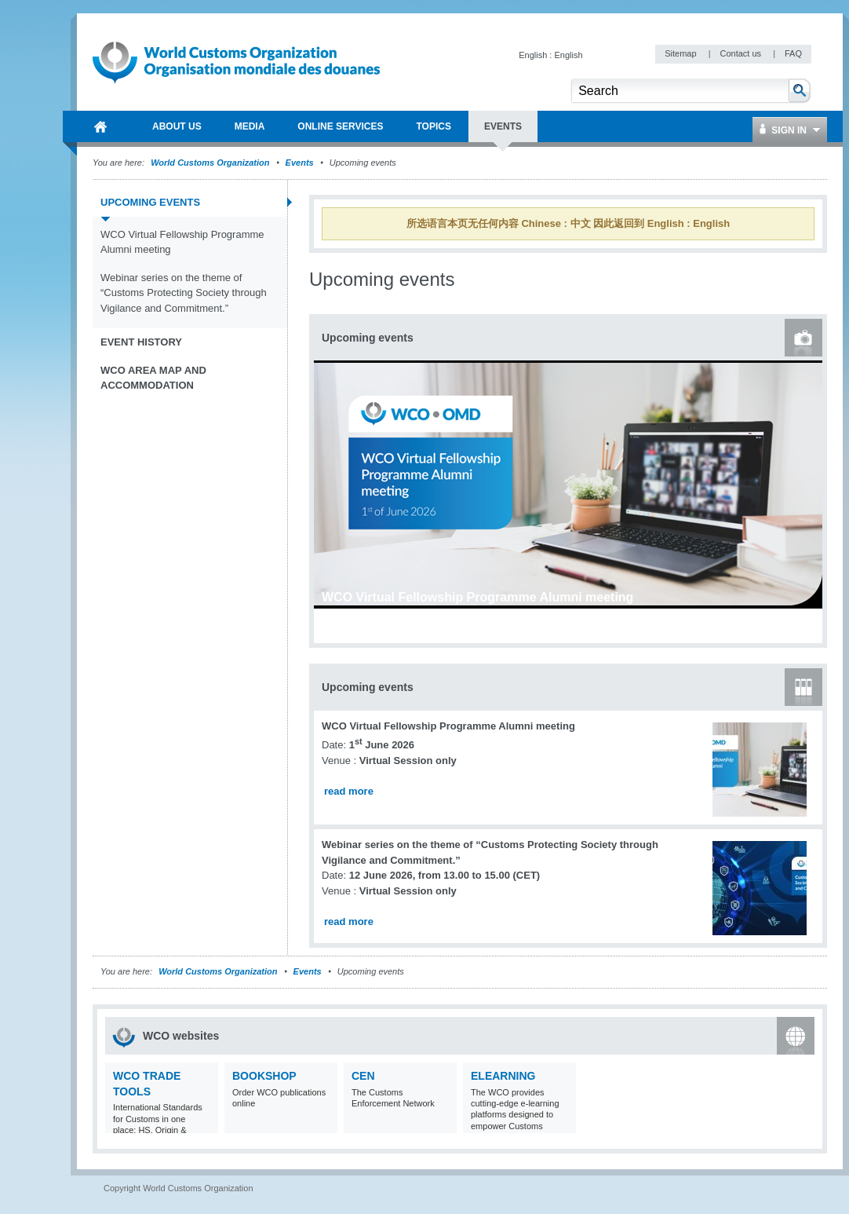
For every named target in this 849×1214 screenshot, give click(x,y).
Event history (141, 342)
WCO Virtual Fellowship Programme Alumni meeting (182, 242)
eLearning (503, 1076)
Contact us (741, 53)
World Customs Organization (211, 162)
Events (300, 162)
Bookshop (264, 1076)
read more (348, 791)
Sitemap (681, 53)
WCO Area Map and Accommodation (153, 378)
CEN (363, 1076)
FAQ (793, 53)
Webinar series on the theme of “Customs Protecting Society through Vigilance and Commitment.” (183, 293)
